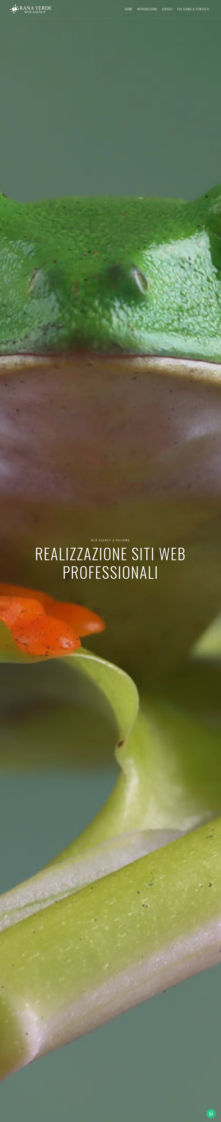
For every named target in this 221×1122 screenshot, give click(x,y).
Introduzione (147, 9)
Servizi (167, 9)
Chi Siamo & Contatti (193, 9)
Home (129, 9)
